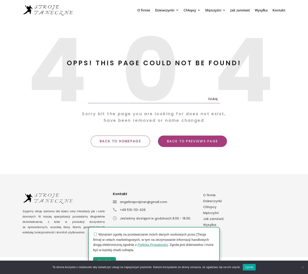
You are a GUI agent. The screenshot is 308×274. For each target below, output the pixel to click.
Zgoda (249, 267)
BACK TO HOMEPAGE (120, 141)
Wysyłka (261, 10)
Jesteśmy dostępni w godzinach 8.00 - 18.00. (155, 218)
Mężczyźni (213, 10)
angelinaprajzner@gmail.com (143, 202)
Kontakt (279, 10)
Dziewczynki (164, 10)
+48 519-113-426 (133, 210)
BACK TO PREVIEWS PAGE (192, 141)
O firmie (143, 10)
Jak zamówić (240, 10)
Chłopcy (190, 10)
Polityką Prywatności (153, 245)
